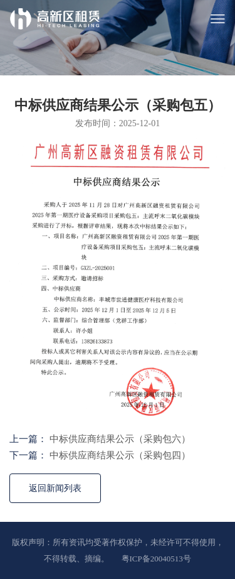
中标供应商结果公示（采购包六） (120, 439)
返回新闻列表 (55, 488)
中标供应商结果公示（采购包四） (120, 455)
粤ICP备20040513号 (156, 558)
